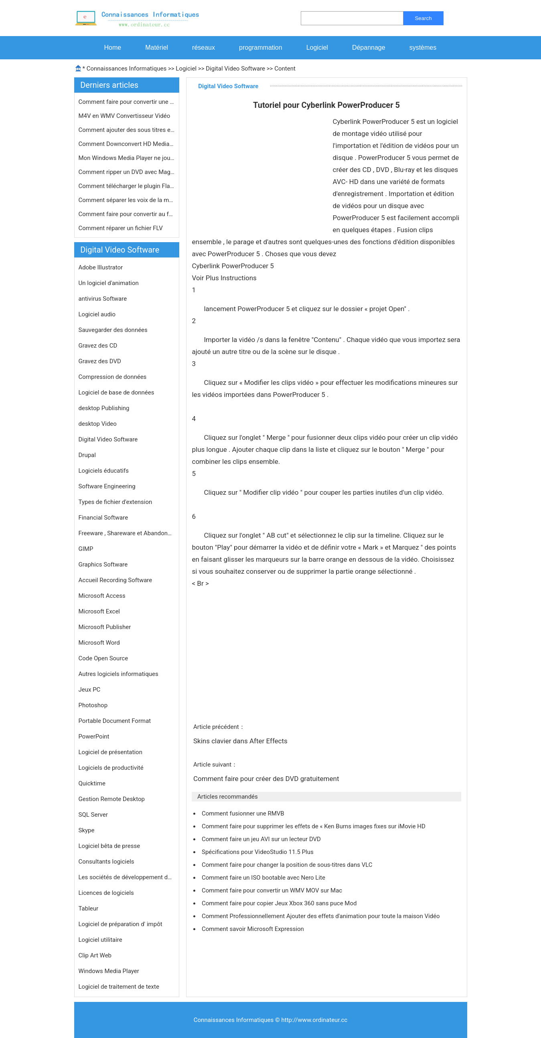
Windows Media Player (109, 971)
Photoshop (93, 705)
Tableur (89, 908)
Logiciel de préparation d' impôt (120, 924)
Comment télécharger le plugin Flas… (127, 186)
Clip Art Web (95, 955)
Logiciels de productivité (111, 767)
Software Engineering (107, 486)
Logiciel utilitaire (100, 939)
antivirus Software (103, 298)
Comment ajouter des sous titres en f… (127, 130)
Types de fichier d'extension (115, 502)
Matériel (156, 47)
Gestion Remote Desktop (112, 799)
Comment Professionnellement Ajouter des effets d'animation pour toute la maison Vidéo (321, 916)
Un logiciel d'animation (109, 283)
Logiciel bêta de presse (109, 846)
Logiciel (317, 47)
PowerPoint (94, 736)
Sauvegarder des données (113, 330)
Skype (87, 830)
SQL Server (93, 814)
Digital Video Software (235, 68)
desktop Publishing (104, 408)
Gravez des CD (98, 345)
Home (113, 47)
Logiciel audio (97, 314)
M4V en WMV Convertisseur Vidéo (125, 115)
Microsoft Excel (99, 611)
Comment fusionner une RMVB (244, 813)
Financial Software (103, 517)
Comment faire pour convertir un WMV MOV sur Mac (273, 890)
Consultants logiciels (106, 861)
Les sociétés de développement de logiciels (127, 877)
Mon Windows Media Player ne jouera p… (127, 158)
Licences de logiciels (106, 892)
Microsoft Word (99, 642)
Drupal (87, 455)
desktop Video (98, 423)
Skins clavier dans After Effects (241, 741)
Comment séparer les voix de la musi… (127, 200)
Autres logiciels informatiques (118, 674)
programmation (260, 47)
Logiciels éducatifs (104, 470)
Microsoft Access (102, 595)
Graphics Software (103, 564)
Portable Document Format (115, 720)
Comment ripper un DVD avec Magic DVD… (127, 172)
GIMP (86, 548)
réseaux (203, 47)
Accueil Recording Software (115, 580)
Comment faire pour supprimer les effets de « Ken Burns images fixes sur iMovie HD (314, 826)
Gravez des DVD (100, 361)
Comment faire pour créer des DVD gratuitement (267, 779)
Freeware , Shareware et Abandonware (127, 533)
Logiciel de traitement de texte (119, 986)
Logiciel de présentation (110, 752)
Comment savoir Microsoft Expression (254, 929)
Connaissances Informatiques (126, 68)
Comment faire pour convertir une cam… (127, 101)
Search (423, 18)
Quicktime (92, 783)
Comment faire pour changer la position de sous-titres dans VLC (288, 864)
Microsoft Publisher (105, 627)
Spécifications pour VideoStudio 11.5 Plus (258, 852)
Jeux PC (90, 689)
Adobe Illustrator (101, 267)
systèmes (423, 47)
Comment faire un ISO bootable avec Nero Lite (264, 877)
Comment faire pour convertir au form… (127, 214)
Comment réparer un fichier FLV (121, 228)
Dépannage (368, 47)
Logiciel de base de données (116, 392)
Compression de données (113, 376)
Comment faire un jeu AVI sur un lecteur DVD (262, 839)
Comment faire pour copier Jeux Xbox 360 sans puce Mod (280, 903)
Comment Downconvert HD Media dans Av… (127, 144)
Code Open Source (103, 658)
